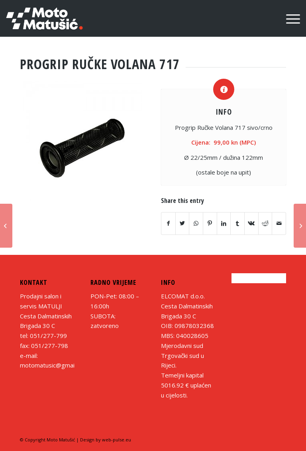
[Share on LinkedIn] (224, 223)
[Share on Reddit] (265, 223)
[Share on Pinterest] (210, 223)
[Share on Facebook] (168, 223)
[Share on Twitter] (182, 223)
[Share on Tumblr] (237, 223)
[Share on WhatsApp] (196, 223)
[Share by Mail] (279, 223)
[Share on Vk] (251, 223)
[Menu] (289, 18)
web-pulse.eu (116, 440)
